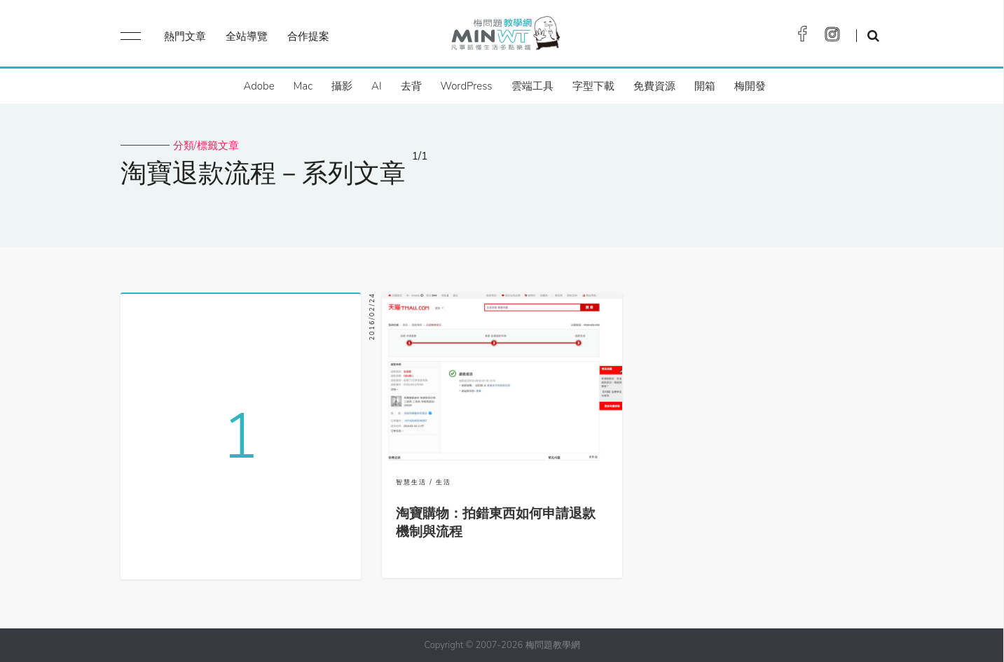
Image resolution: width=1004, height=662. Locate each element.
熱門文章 (185, 36)
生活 (443, 482)
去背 (411, 86)
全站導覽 (247, 36)
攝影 (341, 86)
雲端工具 (532, 86)
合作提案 (308, 36)
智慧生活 (411, 482)
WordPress (467, 86)
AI (376, 86)
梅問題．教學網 (505, 36)
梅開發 (750, 86)
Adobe (258, 86)
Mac (303, 86)
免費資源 (654, 86)
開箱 (704, 86)
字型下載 (593, 86)
